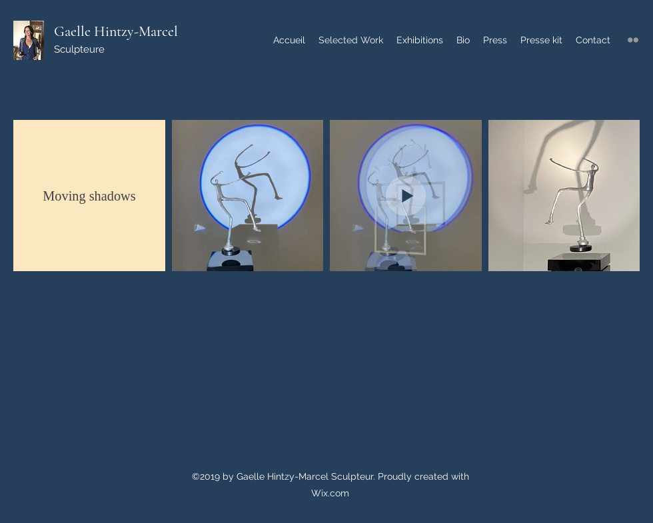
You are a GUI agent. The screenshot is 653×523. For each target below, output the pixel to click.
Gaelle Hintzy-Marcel (116, 31)
